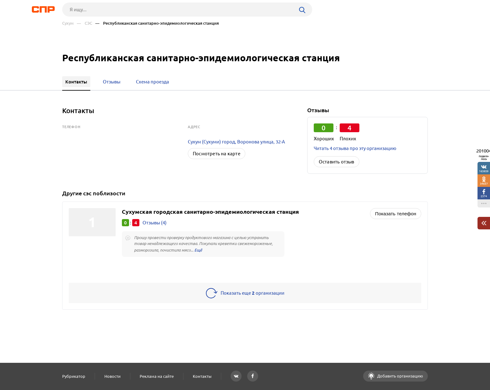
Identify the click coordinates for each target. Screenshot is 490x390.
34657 (484, 183)
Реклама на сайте (157, 376)
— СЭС (84, 23)
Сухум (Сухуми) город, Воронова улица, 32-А (236, 141)
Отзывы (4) (154, 222)
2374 (484, 196)
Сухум (68, 23)
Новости (112, 376)
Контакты (202, 376)
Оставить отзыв (336, 161)
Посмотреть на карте (216, 153)
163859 (483, 171)
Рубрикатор (73, 376)
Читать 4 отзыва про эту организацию (355, 148)
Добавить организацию (399, 375)
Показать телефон (395, 213)
